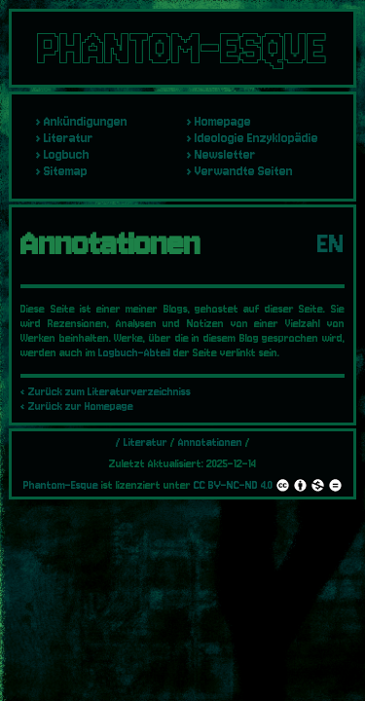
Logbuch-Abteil (134, 353)
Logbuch (67, 154)
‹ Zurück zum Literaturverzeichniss (105, 392)
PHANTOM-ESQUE (182, 48)
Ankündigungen (86, 121)
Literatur (68, 137)
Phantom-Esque (60, 485)
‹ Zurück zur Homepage (76, 406)
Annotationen (210, 442)
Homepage (223, 121)
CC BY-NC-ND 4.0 (268, 485)
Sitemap (66, 171)
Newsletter (225, 154)
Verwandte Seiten (244, 171)
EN (331, 244)
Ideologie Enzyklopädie (256, 137)
